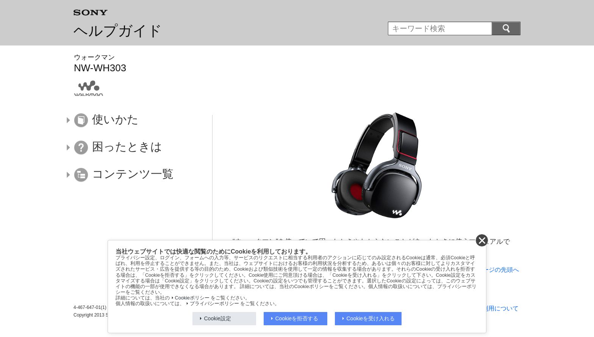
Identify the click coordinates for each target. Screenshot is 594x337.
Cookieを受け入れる (371, 318)
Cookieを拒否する (297, 318)
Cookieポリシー (192, 298)
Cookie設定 (217, 318)
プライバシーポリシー (214, 303)
